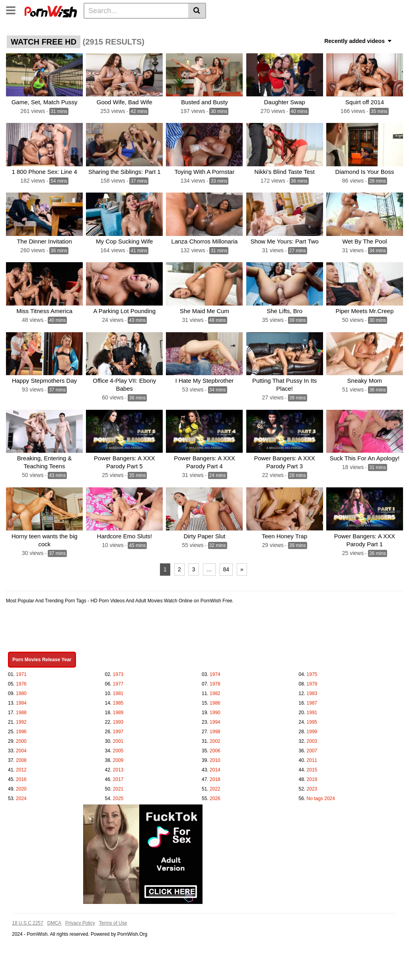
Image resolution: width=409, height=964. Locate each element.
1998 (215, 731)
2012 (21, 769)
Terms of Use (113, 922)
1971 (21, 674)
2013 (118, 769)
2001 (118, 741)
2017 (118, 779)
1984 (21, 702)
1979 (312, 683)
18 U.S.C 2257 (27, 922)
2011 (312, 760)
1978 (215, 683)
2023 (312, 788)
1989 (118, 712)
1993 (118, 721)
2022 (215, 788)
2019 (312, 779)
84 (226, 569)
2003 (312, 741)
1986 (215, 702)
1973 (118, 674)
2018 (215, 779)
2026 (215, 798)
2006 (215, 750)
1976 (21, 683)
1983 (312, 693)
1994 (215, 721)
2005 (118, 750)
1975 (312, 674)
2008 (21, 760)
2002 (215, 741)
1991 (312, 712)
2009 (118, 760)
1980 (21, 693)
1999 (312, 731)
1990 (215, 712)
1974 (215, 674)
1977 (118, 683)
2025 (118, 798)
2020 (21, 788)
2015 (312, 769)
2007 (312, 750)
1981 (118, 693)
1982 (215, 693)
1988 (21, 712)
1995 (312, 721)
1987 (312, 702)
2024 (21, 798)
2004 (21, 750)
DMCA (54, 922)
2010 (215, 760)
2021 (118, 788)
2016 (21, 779)
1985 (118, 702)
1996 (21, 731)
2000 (21, 741)
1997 (118, 731)
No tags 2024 (321, 798)
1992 (21, 721)
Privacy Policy (80, 922)
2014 (215, 769)
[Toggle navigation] (13, 9)
